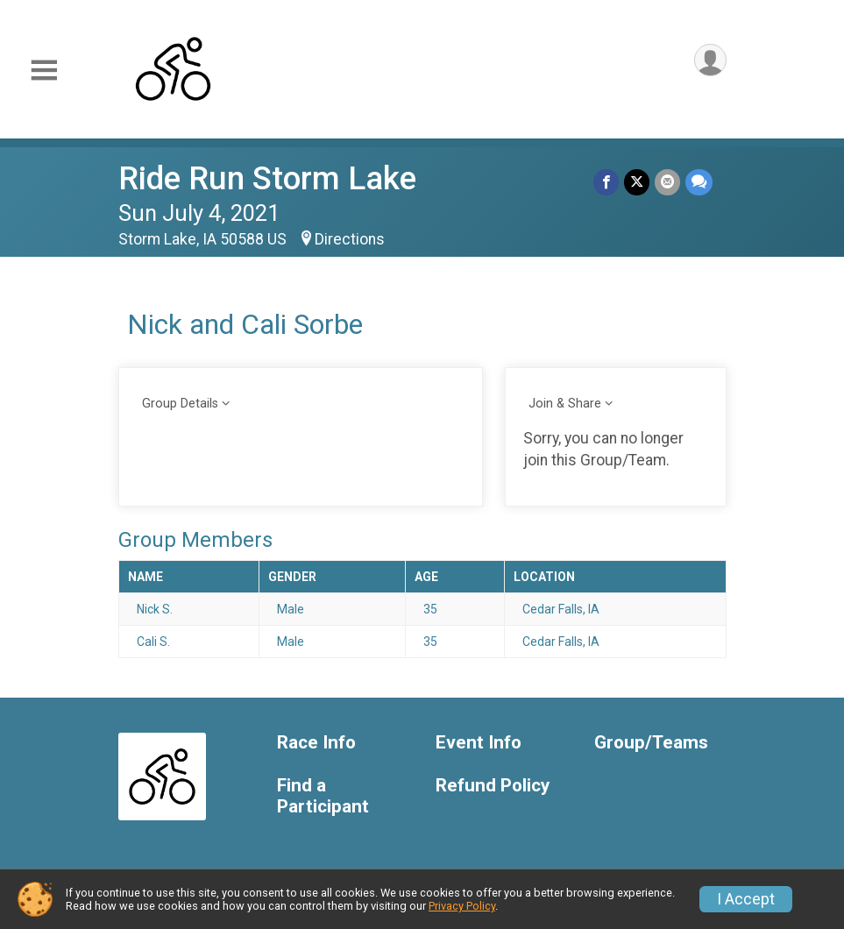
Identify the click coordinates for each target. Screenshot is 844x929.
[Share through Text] (699, 182)
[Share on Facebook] (606, 182)
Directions (350, 239)
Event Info (478, 743)
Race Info (316, 743)
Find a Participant (323, 796)
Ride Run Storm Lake (267, 178)
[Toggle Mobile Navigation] (43, 71)
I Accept (746, 899)
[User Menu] (710, 60)
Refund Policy (493, 786)
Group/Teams (651, 743)
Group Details (180, 403)
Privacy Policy (462, 905)
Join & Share (564, 403)
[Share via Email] (667, 182)
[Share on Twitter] (636, 182)
